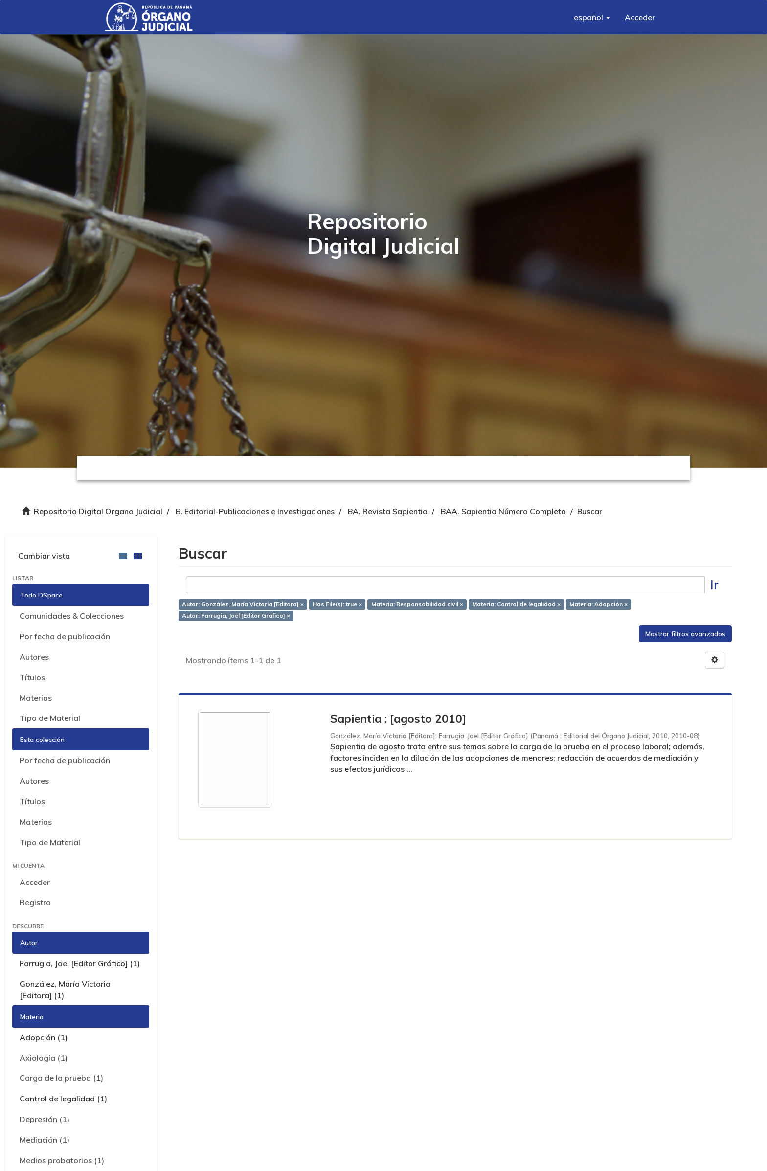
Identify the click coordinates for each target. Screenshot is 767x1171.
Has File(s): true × (337, 604)
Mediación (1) (44, 1140)
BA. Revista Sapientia (388, 511)
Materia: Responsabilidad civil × (417, 604)
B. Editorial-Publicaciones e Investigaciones (255, 511)
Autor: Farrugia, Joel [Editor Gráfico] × (236, 615)
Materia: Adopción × (598, 604)
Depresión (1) (44, 1119)
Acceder (35, 882)
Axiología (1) (44, 1058)
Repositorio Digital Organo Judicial (98, 511)
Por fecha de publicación (65, 636)
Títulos (32, 677)
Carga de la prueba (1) (61, 1078)
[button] (591, 17)
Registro (35, 902)
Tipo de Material (50, 718)
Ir (714, 584)
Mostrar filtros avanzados (685, 633)
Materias (36, 698)
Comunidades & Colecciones (72, 616)
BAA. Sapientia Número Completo (503, 511)
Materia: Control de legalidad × (516, 604)
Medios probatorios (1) (62, 1160)
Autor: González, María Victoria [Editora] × (243, 604)
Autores (34, 657)
